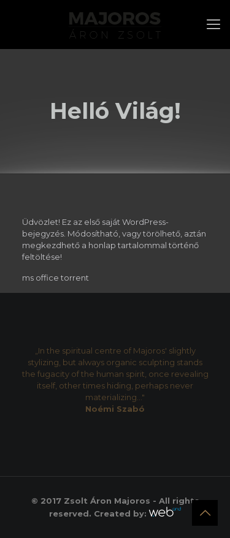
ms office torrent (55, 277)
